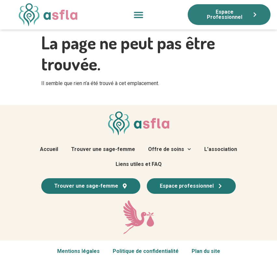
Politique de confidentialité (146, 251)
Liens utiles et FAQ (139, 164)
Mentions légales (78, 251)
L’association (220, 149)
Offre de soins (169, 149)
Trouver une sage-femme (103, 149)
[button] (138, 14)
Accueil (49, 149)
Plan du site (206, 251)
